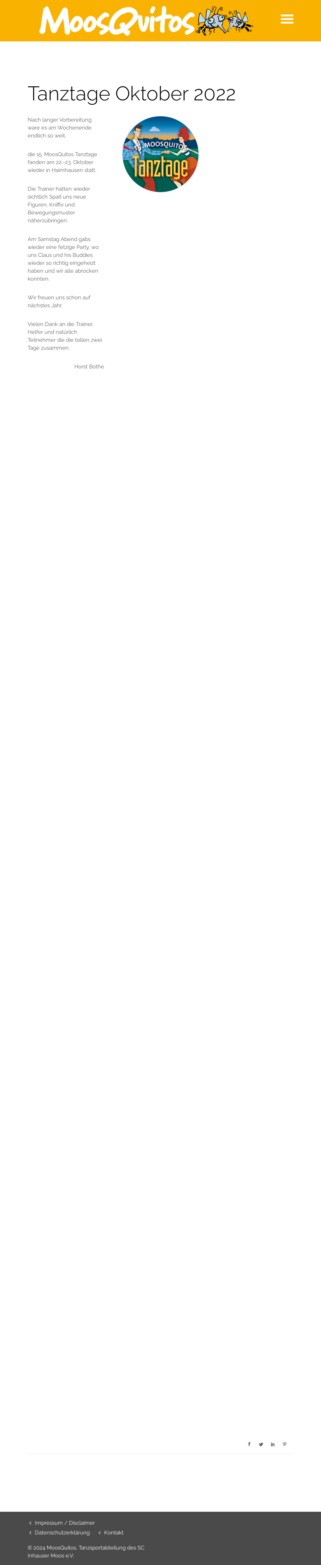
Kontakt (114, 1532)
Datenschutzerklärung (62, 1532)
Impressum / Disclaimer (65, 1523)
